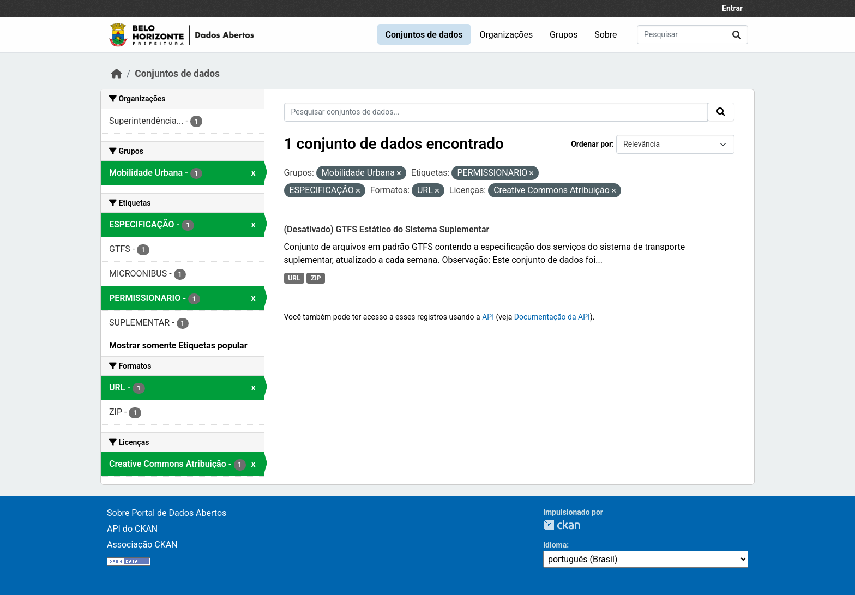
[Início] (116, 73)
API (488, 316)
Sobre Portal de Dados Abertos (166, 513)
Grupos (564, 34)
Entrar (732, 8)
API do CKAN (132, 529)
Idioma (555, 544)
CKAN (561, 525)
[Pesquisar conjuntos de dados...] (692, 34)
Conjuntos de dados (423, 34)
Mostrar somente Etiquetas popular (178, 345)
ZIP (316, 278)
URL (294, 278)
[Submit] (736, 34)
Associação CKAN (142, 544)
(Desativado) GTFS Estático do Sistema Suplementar (387, 229)
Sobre (605, 34)
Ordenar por (591, 144)
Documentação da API (552, 316)
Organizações (506, 34)
